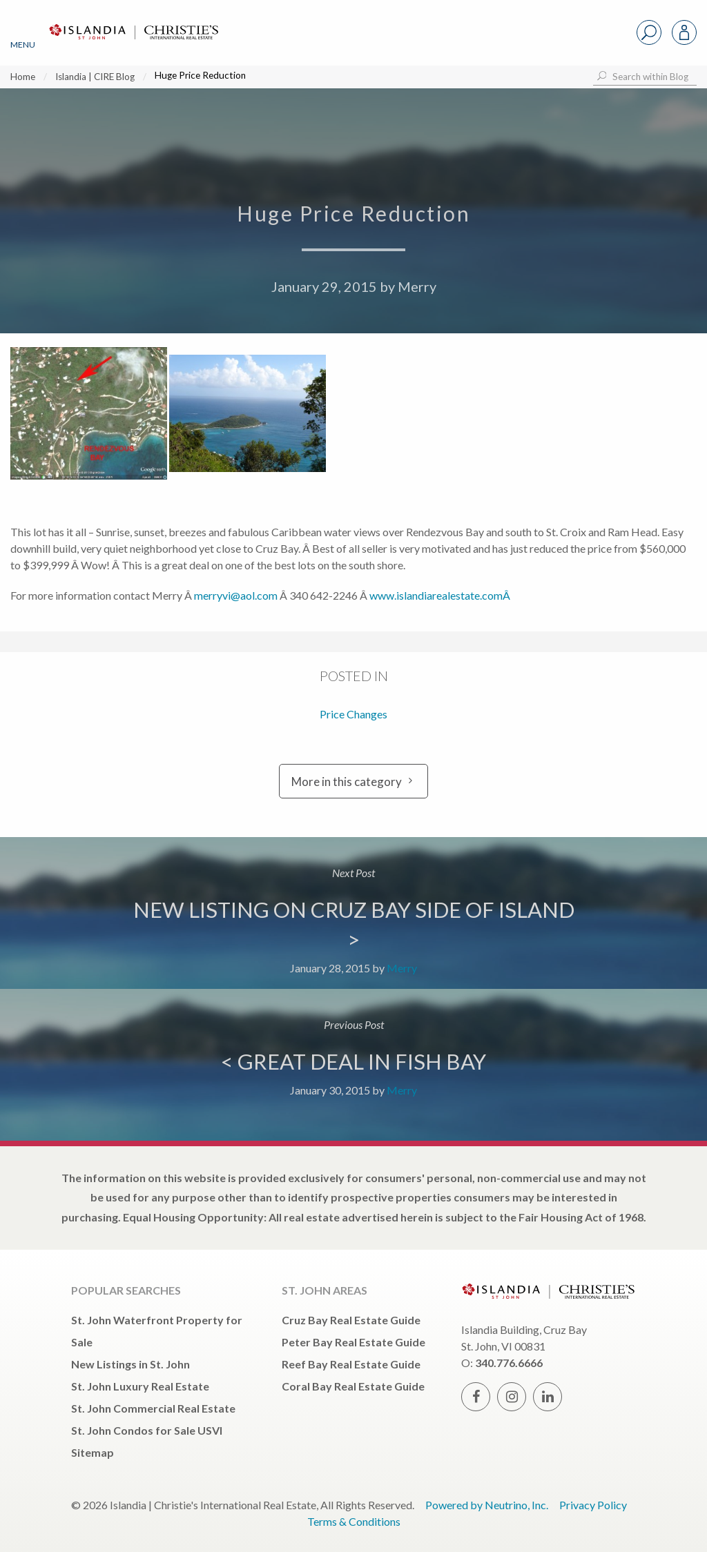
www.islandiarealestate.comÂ (440, 595)
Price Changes (353, 713)
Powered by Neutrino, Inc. (486, 1504)
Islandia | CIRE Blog (95, 76)
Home (22, 76)
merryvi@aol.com (236, 595)
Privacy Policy (593, 1504)
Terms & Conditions (353, 1521)
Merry (417, 286)
